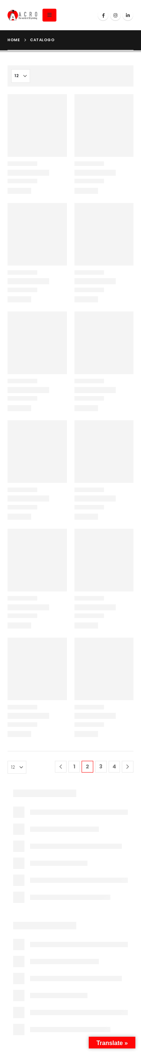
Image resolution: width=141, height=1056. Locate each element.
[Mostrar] (20, 76)
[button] (49, 15)
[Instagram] (115, 15)
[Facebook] (103, 15)
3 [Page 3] (100, 766)
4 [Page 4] (114, 766)
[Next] (127, 767)
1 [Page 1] (74, 766)
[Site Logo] (23, 15)
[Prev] (61, 767)
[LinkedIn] (128, 15)
